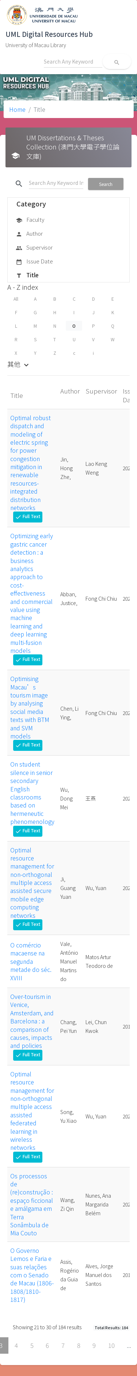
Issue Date (34, 261)
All (16, 299)
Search (106, 184)
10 (111, 1345)
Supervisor (34, 247)
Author (29, 234)
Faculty (30, 220)
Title (27, 275)
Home (17, 109)
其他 (19, 364)
